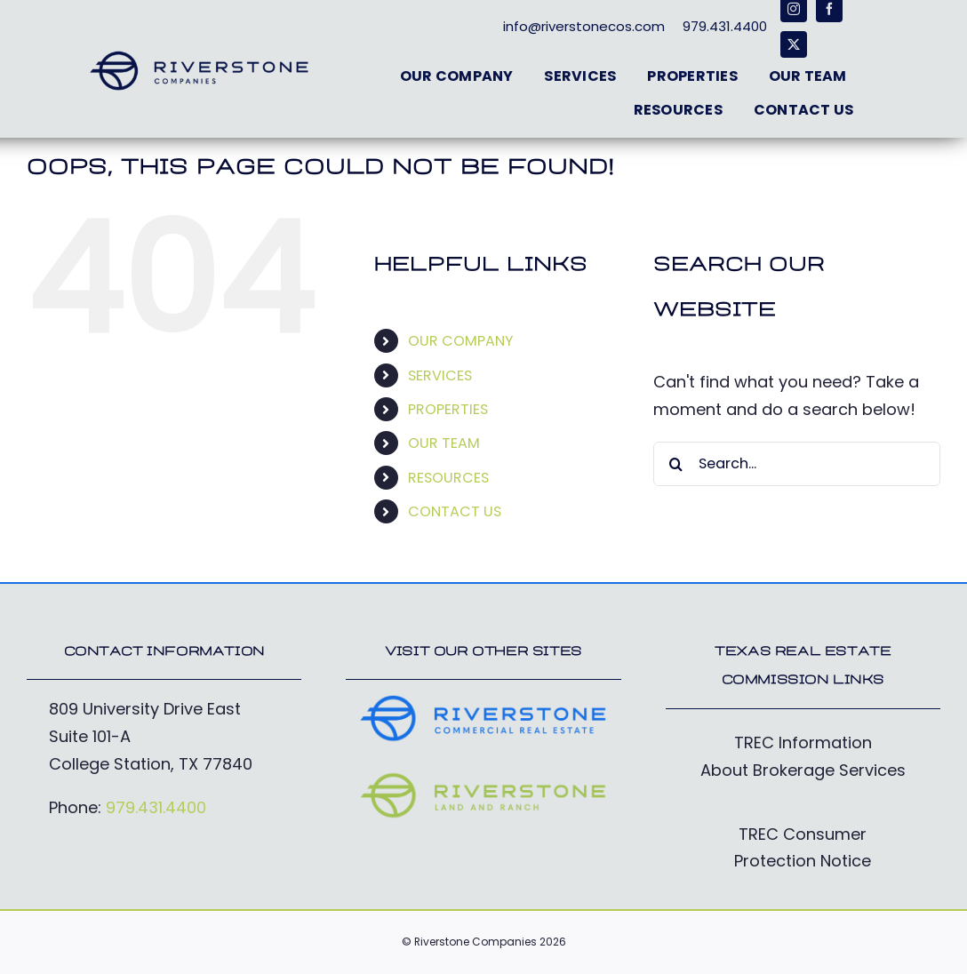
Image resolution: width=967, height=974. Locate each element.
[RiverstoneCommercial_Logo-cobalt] (483, 701)
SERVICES (440, 375)
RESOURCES (448, 477)
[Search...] (796, 464)
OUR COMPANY (460, 341)
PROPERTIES (448, 409)
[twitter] (793, 44)
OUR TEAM (444, 443)
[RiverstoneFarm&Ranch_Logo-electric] (483, 778)
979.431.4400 (156, 807)
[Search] (675, 464)
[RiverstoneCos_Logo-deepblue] (199, 56)
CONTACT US (454, 511)
